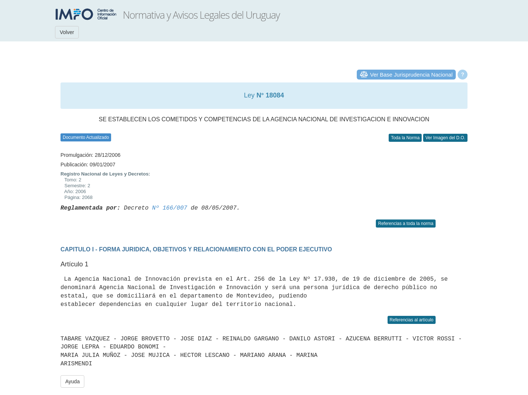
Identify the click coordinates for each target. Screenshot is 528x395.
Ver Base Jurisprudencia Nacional (411, 74)
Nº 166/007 (169, 208)
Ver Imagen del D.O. (445, 137)
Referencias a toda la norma (405, 223)
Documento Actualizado (86, 137)
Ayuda (72, 381)
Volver (67, 32)
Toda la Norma (405, 137)
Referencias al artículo (411, 319)
